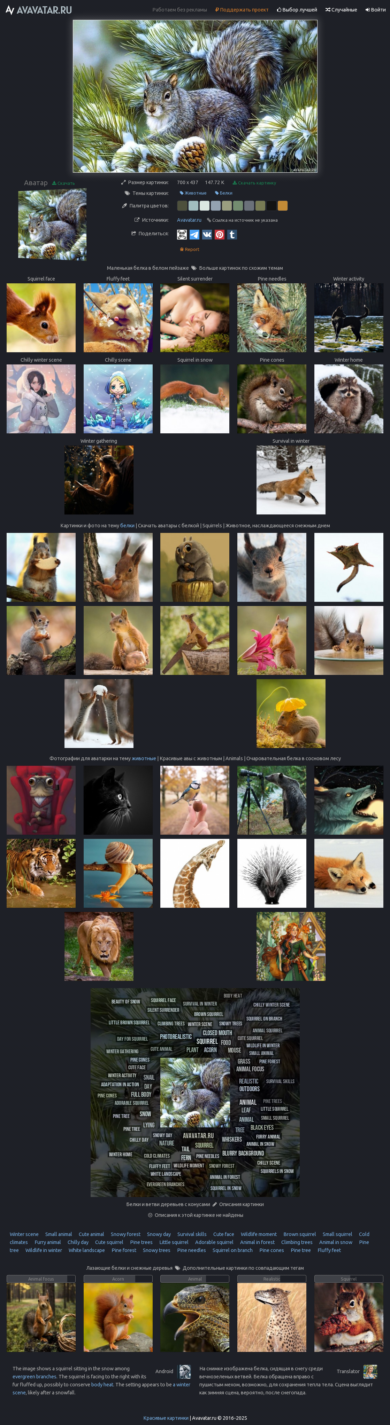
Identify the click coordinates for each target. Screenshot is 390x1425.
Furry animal (47, 1242)
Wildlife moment (258, 1234)
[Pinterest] (219, 234)
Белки (223, 193)
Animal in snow (335, 1242)
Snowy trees (156, 1250)
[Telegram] (194, 234)
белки (127, 525)
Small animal (58, 1234)
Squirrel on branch (232, 1250)
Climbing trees (296, 1242)
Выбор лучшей (297, 10)
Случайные (341, 10)
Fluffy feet (328, 1250)
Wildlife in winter (43, 1250)
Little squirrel (173, 1242)
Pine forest (123, 1250)
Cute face (223, 1234)
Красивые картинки (166, 1418)
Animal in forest (257, 1242)
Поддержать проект (242, 10)
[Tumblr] (232, 234)
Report (189, 249)
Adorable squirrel (214, 1242)
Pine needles (191, 1250)
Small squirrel (337, 1234)
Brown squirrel (299, 1234)
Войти (376, 10)
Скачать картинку (254, 183)
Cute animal (91, 1234)
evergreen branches (34, 1376)
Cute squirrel (108, 1242)
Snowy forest (125, 1234)
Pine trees (141, 1242)
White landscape (86, 1250)
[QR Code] (182, 234)
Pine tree (300, 1250)
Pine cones (271, 1250)
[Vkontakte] (207, 234)
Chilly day (78, 1242)
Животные (193, 193)
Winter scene (24, 1234)
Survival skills (191, 1234)
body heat (102, 1384)
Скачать (63, 183)
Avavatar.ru (189, 220)
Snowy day (158, 1234)
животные (144, 758)
